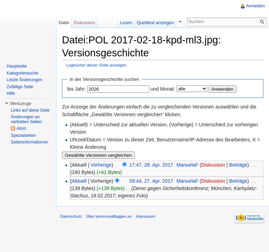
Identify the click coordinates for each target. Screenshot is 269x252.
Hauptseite (17, 66)
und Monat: (163, 89)
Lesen (126, 22)
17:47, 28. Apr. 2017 (151, 165)
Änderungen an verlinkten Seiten (26, 119)
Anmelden (255, 6)
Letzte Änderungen (24, 79)
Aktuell (79, 181)
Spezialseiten (23, 135)
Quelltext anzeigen (155, 22)
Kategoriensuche (22, 73)
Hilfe (11, 93)
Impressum (145, 216)
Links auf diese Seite (30, 110)
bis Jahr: (76, 89)
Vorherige (101, 165)
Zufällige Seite (20, 86)
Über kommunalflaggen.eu (109, 216)
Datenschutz (71, 216)
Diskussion (213, 165)
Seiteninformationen (29, 142)
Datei (63, 22)
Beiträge (238, 165)
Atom (21, 128)
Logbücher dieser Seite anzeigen (96, 65)
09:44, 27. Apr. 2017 (151, 181)
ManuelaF (187, 165)
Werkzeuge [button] (20, 103)
